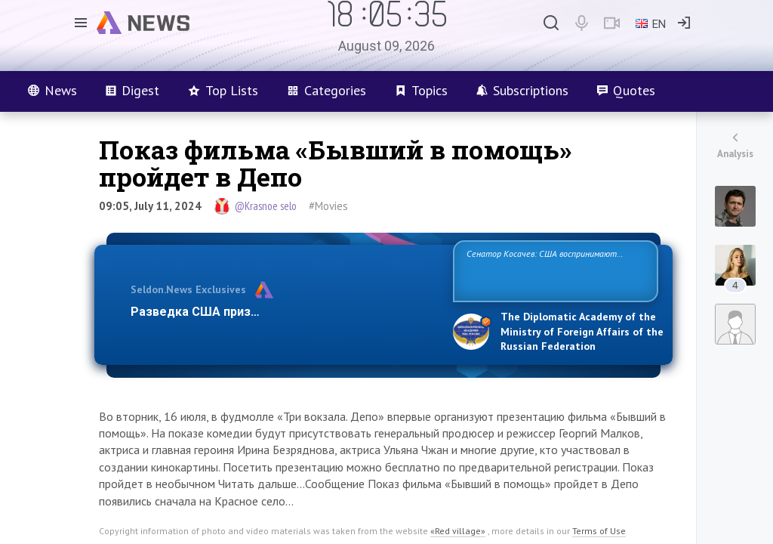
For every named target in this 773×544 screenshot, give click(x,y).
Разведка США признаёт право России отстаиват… (283, 311)
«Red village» (457, 530)
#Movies (328, 206)
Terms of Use (599, 530)
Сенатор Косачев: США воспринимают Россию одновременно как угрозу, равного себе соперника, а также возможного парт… (553, 270)
